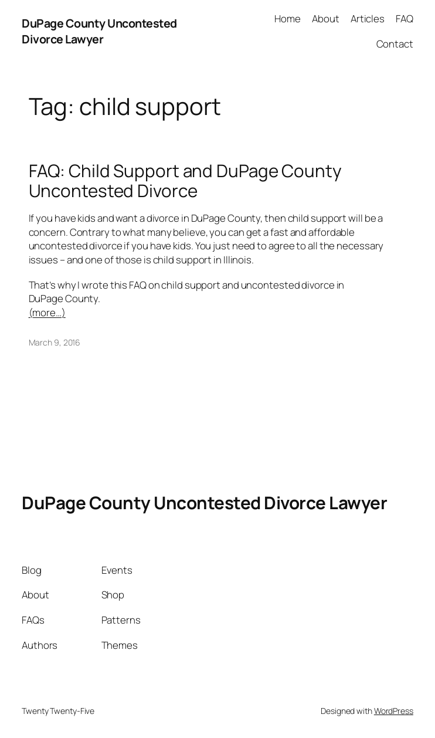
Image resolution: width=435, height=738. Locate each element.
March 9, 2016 (55, 342)
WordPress (393, 710)
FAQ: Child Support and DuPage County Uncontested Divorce (185, 180)
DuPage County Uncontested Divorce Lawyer (99, 31)
